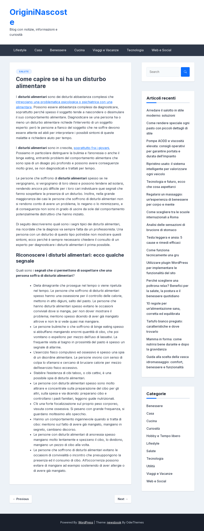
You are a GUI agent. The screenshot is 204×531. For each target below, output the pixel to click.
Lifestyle (20, 50)
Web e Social (161, 50)
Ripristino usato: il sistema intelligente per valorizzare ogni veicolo (166, 169)
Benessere (58, 50)
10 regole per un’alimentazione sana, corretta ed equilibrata (163, 308)
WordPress (85, 522)
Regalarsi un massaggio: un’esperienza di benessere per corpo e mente (167, 199)
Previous (21, 499)
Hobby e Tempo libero (163, 436)
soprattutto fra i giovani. (92, 148)
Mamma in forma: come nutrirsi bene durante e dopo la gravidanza (167, 344)
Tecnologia (135, 50)
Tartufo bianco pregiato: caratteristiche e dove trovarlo (164, 326)
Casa (38, 50)
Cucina (79, 50)
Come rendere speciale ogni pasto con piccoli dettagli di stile (167, 128)
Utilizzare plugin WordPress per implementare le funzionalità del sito (167, 268)
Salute (24, 71)
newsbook (114, 522)
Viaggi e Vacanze (106, 50)
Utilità (150, 466)
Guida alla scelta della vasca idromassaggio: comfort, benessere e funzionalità (167, 362)
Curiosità (153, 428)
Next (123, 499)
